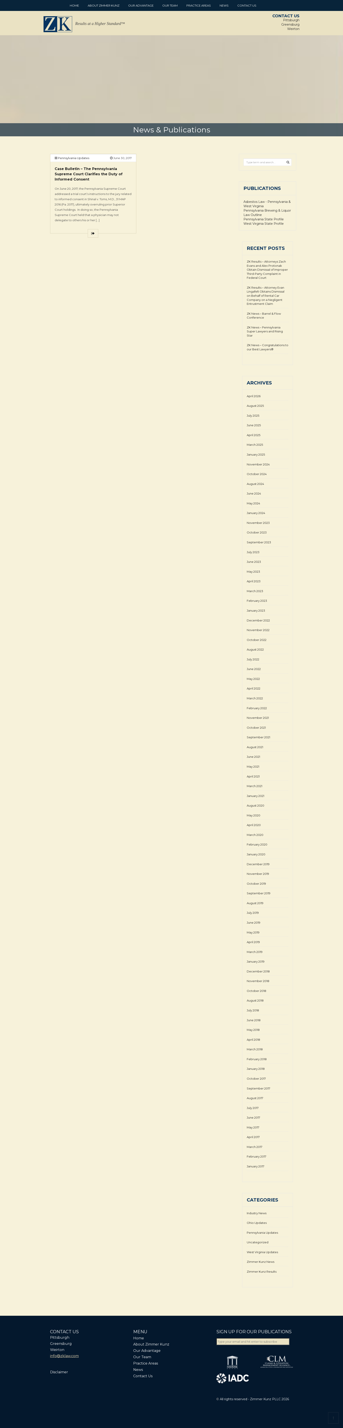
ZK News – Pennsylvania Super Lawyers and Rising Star (265, 331)
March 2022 (255, 698)
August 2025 (255, 405)
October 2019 (256, 883)
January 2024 (256, 513)
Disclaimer (59, 1372)
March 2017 (254, 1147)
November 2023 (258, 523)
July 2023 (253, 552)
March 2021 (254, 786)
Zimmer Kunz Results (261, 1271)
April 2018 (253, 1039)
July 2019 (253, 912)
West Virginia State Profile (263, 224)
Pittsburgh (291, 20)
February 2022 (257, 708)
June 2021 (253, 756)
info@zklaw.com (64, 1356)
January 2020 (256, 854)
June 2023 (254, 561)
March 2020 (255, 835)
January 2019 (255, 961)
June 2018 (254, 1020)
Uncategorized (257, 1242)
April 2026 (254, 396)
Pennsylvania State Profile (263, 219)
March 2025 (255, 444)
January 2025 (256, 454)
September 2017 (258, 1088)
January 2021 (255, 796)
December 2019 (258, 864)
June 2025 (254, 425)
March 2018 (255, 1049)
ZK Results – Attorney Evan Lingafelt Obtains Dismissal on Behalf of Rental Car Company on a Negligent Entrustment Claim (265, 295)
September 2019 (258, 893)
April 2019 (253, 942)
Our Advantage (141, 5)
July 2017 (253, 1108)
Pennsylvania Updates (73, 158)
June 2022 (254, 669)
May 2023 (253, 571)
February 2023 (257, 600)
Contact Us (246, 5)
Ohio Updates (257, 1223)
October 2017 (256, 1078)
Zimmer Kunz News (260, 1261)
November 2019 (258, 873)
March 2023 (255, 591)
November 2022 (258, 630)
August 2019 (255, 903)
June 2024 (254, 493)
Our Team (170, 5)
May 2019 (253, 932)
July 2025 (253, 415)
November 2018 (258, 981)
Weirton (293, 29)
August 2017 (255, 1098)
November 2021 (258, 717)
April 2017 (253, 1137)
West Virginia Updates (262, 1252)
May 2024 (253, 503)
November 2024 (258, 464)
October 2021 (256, 727)
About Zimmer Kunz (103, 5)
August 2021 (255, 747)
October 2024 (257, 474)
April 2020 (254, 825)
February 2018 (257, 1059)
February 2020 (257, 844)
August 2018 (255, 1000)
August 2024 (255, 484)
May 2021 (253, 766)
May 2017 (253, 1127)
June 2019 (253, 922)
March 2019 (254, 952)
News (224, 5)
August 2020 (255, 805)
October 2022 (256, 640)
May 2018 (253, 1030)
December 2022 (258, 620)
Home (74, 5)
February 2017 (256, 1156)
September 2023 (259, 542)
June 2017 (253, 1117)
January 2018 (256, 1068)
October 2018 (256, 991)
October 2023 (257, 532)
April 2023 (254, 581)
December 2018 (258, 971)
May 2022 (253, 679)
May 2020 (253, 815)
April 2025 (253, 435)
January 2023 (256, 610)
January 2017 (255, 1166)
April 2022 (253, 688)
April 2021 (253, 776)
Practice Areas (198, 5)
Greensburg (290, 24)
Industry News (256, 1213)
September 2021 (258, 737)
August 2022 (255, 649)
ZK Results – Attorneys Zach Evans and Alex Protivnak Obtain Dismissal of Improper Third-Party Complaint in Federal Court (267, 269)
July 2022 (253, 659)
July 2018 (253, 1010)
